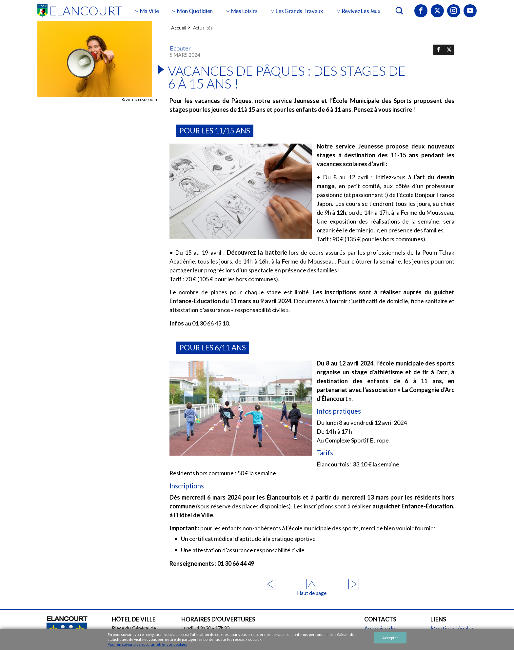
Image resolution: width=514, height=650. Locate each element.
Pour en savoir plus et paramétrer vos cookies (147, 644)
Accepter (390, 637)
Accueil (178, 27)
